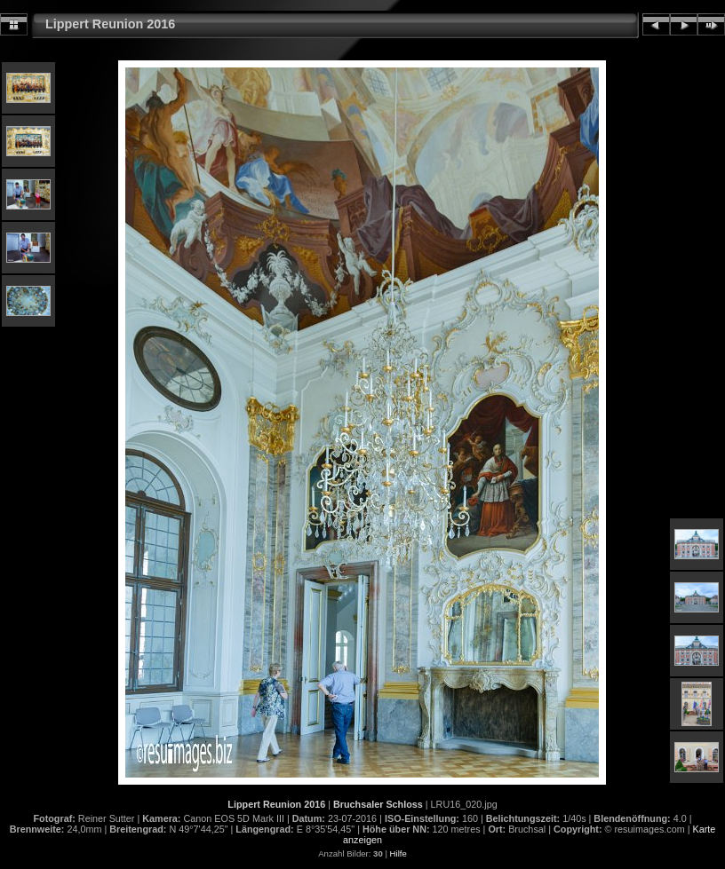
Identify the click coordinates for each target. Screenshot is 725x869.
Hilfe (398, 853)
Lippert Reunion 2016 (110, 24)
